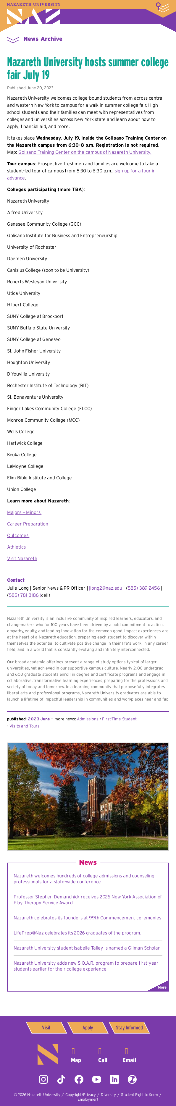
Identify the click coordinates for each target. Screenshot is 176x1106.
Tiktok (61, 1079)
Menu (13, 39)
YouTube (96, 1079)
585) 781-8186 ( (25, 595)
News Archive (42, 38)
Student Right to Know (139, 1094)
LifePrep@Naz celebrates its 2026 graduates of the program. (77, 932)
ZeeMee (132, 1079)
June (45, 719)
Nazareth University (33, 13)
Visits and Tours (24, 726)
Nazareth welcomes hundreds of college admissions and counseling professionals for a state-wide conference (84, 878)
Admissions (87, 719)
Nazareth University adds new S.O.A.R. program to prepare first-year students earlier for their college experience (86, 965)
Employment (88, 1099)
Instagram (43, 1079)
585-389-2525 (103, 1054)
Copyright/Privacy (80, 1094)
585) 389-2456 (144, 588)
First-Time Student (119, 719)
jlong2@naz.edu (105, 588)
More (162, 7)
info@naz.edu (129, 1054)
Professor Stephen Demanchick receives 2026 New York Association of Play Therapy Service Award (88, 899)
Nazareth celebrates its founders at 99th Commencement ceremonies (87, 917)
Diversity (108, 1094)
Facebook (79, 1079)
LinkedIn (114, 1079)
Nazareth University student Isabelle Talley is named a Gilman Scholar (87, 947)
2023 (33, 719)
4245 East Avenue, (76, 1054)
